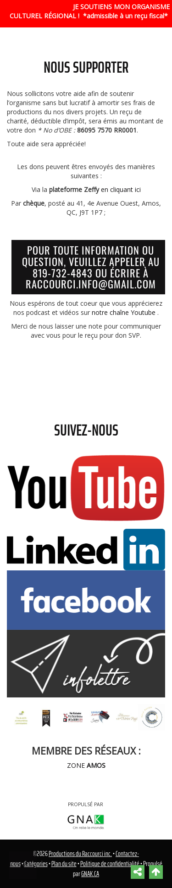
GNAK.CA (90, 873)
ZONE (86, 765)
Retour (23, 864)
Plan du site (64, 863)
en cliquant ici (121, 189)
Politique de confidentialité (109, 863)
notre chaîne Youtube (123, 312)
